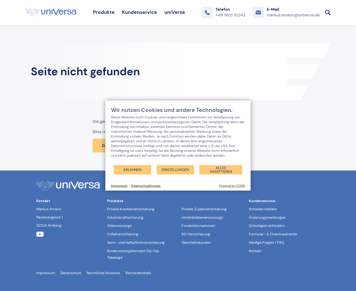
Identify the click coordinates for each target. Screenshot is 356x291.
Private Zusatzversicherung (204, 209)
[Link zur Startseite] (50, 12)
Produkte (104, 12)
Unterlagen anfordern (266, 225)
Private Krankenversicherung (130, 209)
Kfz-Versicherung (196, 234)
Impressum (45, 273)
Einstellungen (175, 169)
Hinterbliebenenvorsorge (202, 217)
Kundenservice (139, 12)
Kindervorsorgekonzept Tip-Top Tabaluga (133, 254)
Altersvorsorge (119, 225)
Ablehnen (132, 169)
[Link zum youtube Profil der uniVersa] (40, 234)
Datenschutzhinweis (146, 186)
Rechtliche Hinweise (103, 273)
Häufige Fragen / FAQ (266, 242)
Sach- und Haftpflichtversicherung (136, 242)
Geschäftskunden (196, 242)
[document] (178, 135)
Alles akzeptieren (221, 170)
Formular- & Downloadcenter (273, 234)
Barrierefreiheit (138, 273)
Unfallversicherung (122, 234)
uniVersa (174, 12)
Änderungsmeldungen (267, 217)
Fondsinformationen (198, 225)
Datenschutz (70, 273)
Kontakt (255, 250)
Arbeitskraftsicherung (125, 217)
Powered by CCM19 (232, 186)
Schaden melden (263, 209)
